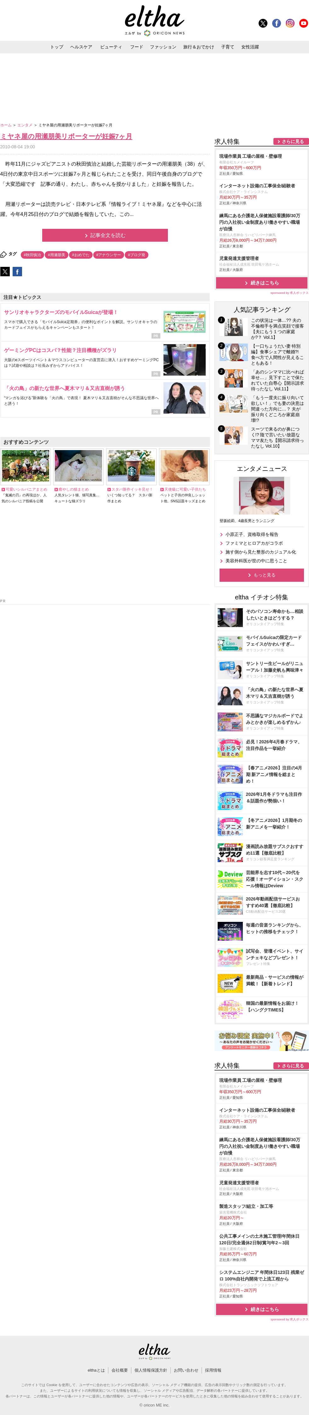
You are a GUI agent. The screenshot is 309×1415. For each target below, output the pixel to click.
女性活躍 (250, 46)
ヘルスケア (81, 46)
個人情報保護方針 (150, 1370)
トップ (56, 46)
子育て (227, 46)
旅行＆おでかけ (198, 46)
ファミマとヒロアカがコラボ (254, 543)
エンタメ (25, 125)
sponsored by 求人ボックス (290, 293)
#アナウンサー (108, 255)
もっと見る (265, 574)
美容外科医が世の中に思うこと (256, 560)
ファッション (163, 46)
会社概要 (120, 1370)
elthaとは (96, 1370)
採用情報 (213, 1370)
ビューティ (111, 46)
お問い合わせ (186, 1370)
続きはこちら (265, 282)
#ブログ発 (136, 255)
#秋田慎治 (32, 255)
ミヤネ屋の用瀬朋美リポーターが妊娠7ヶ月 (66, 136)
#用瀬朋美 (56, 255)
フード (136, 46)
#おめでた (80, 255)
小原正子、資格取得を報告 (252, 534)
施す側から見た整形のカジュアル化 (261, 551)
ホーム (6, 125)
